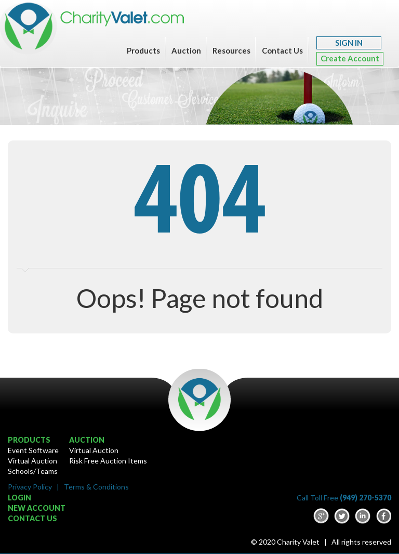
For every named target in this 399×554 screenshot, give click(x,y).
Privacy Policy (30, 486)
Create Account (350, 58)
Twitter (342, 516)
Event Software (33, 450)
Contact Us (282, 50)
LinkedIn (362, 516)
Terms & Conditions (96, 486)
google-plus (321, 516)
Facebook (383, 516)
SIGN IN (349, 42)
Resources (231, 50)
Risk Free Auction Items (108, 460)
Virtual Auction (32, 460)
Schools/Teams (33, 471)
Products (143, 50)
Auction (186, 50)
